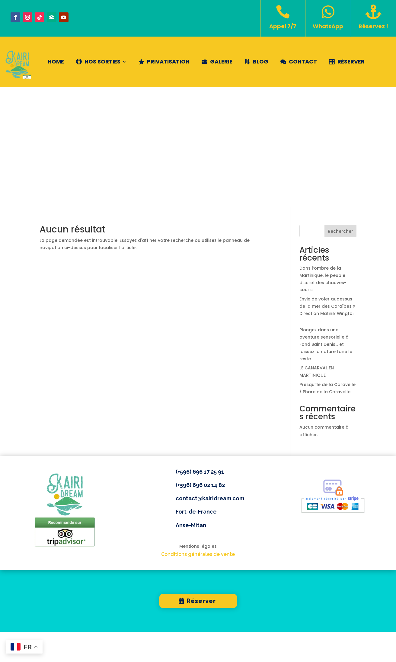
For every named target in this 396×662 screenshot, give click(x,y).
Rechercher (340, 111)
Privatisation (168, 61)
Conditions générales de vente (198, 434)
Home (56, 61)
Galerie (221, 61)
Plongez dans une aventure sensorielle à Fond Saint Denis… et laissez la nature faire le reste (325, 223)
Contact (303, 61)
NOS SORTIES (102, 61)
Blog (260, 61)
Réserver (351, 61)
